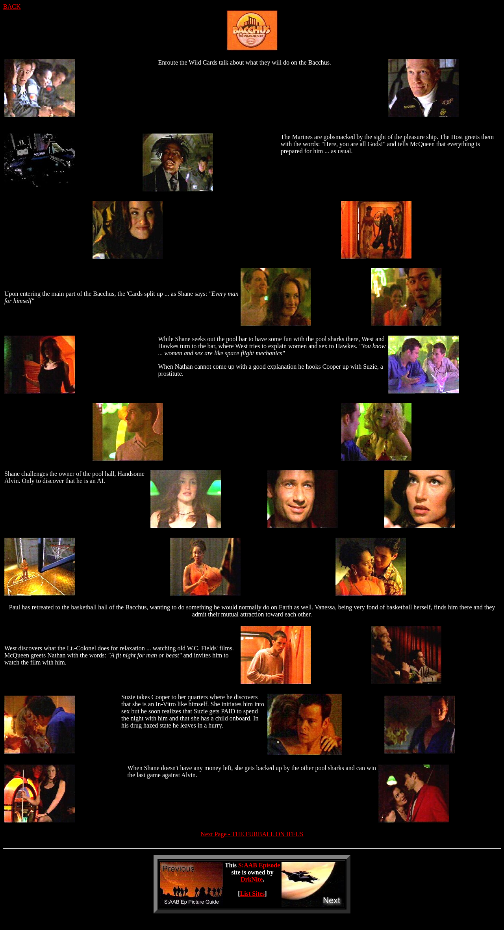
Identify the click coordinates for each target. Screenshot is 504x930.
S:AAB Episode (259, 865)
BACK (11, 6)
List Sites (252, 893)
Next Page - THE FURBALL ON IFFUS (251, 834)
